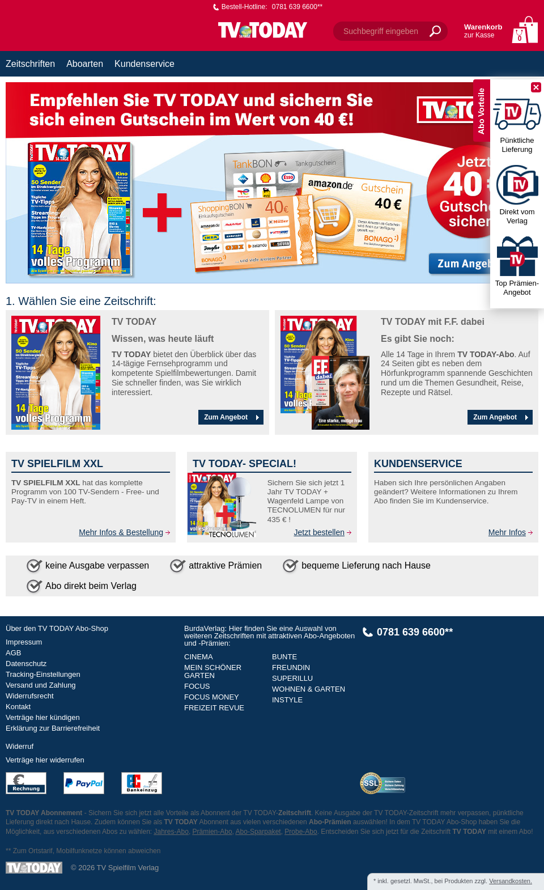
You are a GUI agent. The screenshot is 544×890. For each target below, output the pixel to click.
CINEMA (198, 656)
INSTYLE (287, 700)
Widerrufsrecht (30, 696)
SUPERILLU (292, 678)
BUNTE (284, 656)
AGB (13, 653)
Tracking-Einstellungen (43, 674)
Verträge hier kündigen (43, 717)
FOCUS (197, 686)
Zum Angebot (233, 417)
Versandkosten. (510, 881)
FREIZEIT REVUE (214, 707)
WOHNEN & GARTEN (308, 689)
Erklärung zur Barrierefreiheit (53, 728)
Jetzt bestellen (319, 532)
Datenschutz (26, 663)
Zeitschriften (30, 64)
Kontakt (18, 706)
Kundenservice (144, 64)
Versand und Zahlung (41, 685)
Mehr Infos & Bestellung (121, 532)
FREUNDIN (291, 667)
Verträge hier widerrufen (45, 760)
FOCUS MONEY (211, 697)
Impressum (24, 642)
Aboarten (84, 64)
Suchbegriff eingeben (380, 31)
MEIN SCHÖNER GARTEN (212, 671)
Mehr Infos (507, 532)
